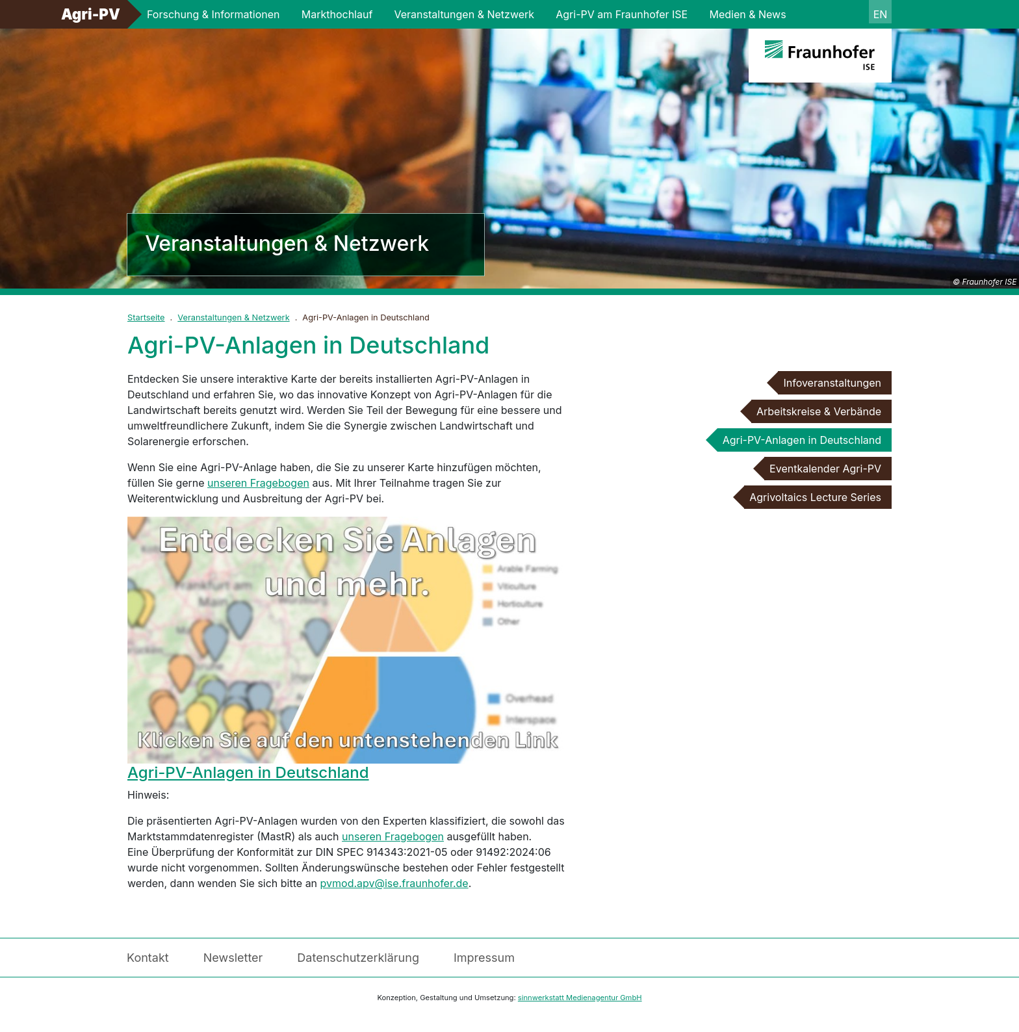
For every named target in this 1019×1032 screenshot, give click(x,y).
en (880, 14)
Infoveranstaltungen (832, 383)
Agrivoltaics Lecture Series (815, 497)
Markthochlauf (337, 14)
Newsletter (233, 957)
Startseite (146, 317)
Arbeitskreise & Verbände (818, 411)
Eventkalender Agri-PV (825, 468)
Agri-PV (90, 14)
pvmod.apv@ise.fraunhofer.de (394, 883)
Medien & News (747, 14)
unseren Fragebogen (258, 482)
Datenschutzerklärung (358, 957)
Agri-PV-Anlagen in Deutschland (248, 772)
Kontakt (148, 957)
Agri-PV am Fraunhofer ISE (622, 14)
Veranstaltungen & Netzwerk (464, 14)
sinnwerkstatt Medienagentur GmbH (580, 997)
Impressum (484, 957)
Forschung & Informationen (213, 14)
